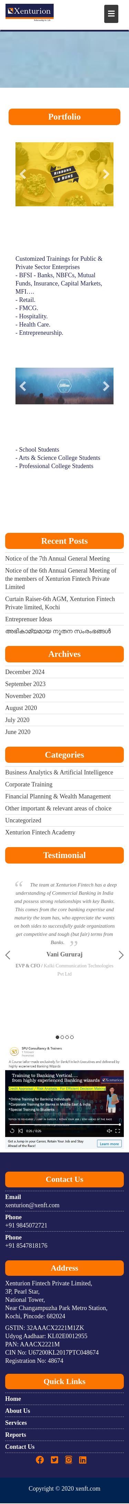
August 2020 (21, 708)
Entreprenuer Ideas (28, 619)
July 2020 (17, 720)
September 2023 (25, 684)
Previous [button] (7, 955)
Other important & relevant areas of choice (58, 809)
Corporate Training (29, 785)
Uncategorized (23, 821)
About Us (17, 1411)
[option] (64, 913)
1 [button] (57, 1037)
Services (16, 1423)
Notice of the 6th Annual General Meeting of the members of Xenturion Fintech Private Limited (60, 579)
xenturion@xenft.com (32, 1205)
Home (13, 1399)
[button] (22, 174)
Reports (15, 1435)
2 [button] (62, 1037)
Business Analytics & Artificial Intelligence (59, 773)
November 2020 (25, 696)
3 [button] (67, 1037)
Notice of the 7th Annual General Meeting (57, 559)
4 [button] (72, 1037)
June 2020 (18, 732)
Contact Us (20, 1447)
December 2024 (24, 672)
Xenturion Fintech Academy (40, 833)
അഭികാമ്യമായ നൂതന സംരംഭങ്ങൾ (58, 631)
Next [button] (121, 955)
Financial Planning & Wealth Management (58, 797)
